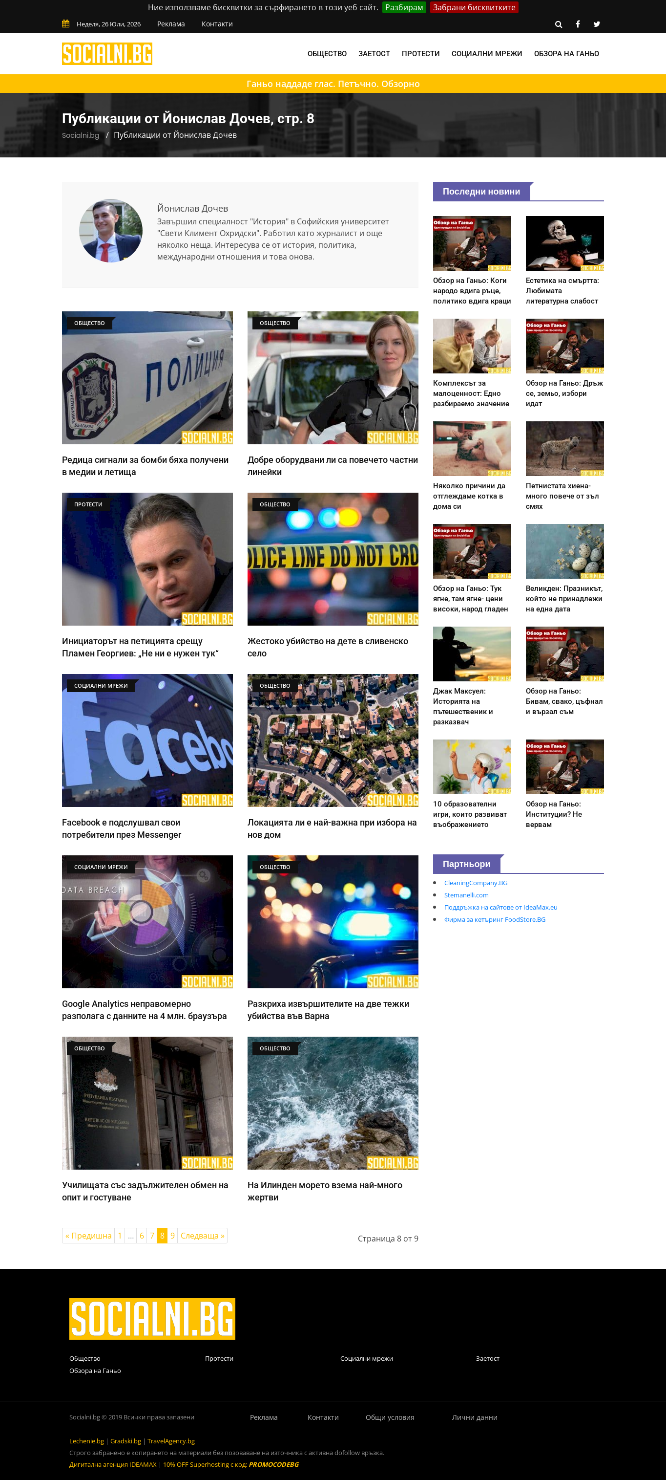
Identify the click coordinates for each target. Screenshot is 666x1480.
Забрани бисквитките (474, 7)
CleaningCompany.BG (475, 882)
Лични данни (475, 1417)
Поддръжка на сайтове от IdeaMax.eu (501, 907)
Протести (421, 53)
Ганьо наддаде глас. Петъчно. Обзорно (333, 83)
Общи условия (390, 1417)
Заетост (374, 53)
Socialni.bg (80, 135)
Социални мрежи (487, 53)
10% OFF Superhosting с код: (230, 1464)
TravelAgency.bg (171, 1440)
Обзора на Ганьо (566, 53)
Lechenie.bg (86, 1440)
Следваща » (203, 1235)
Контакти (217, 23)
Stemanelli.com (466, 895)
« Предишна (88, 1235)
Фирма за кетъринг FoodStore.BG (494, 919)
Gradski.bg (125, 1440)
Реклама (171, 23)
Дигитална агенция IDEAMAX (113, 1464)
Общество (327, 53)
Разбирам (404, 7)
